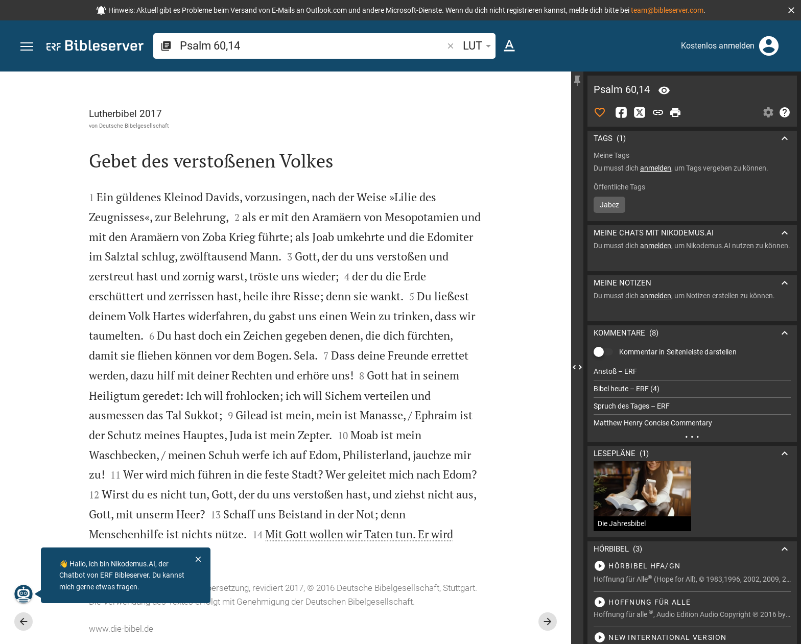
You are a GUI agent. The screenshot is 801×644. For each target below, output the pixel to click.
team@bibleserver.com (667, 10)
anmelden (655, 168)
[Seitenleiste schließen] (577, 367)
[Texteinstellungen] (509, 46)
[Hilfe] (784, 112)
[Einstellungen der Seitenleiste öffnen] (768, 112)
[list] (692, 397)
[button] (791, 10)
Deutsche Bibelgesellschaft (134, 125)
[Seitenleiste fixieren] (577, 80)
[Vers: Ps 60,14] (664, 90)
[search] (312, 45)
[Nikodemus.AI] (23, 594)
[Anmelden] (769, 46)
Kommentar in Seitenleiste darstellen (678, 352)
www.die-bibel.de (121, 629)
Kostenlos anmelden (718, 46)
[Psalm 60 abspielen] (692, 566)
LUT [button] (478, 45)
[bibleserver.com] (95, 47)
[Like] (600, 112)
